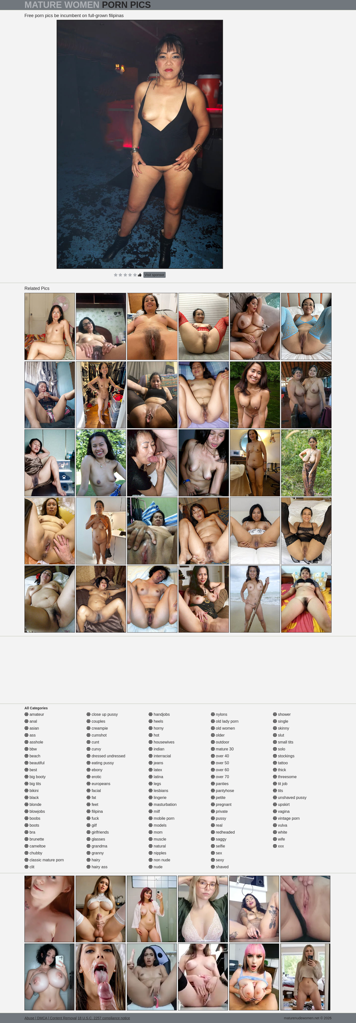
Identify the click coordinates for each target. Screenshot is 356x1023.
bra (29, 832)
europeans (98, 784)
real (216, 825)
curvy (94, 749)
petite (218, 797)
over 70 (220, 777)
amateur (34, 714)
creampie (97, 728)
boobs (32, 818)
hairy (93, 860)
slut (278, 735)
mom (155, 832)
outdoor (220, 742)
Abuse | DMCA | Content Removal (50, 1018)
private (219, 811)
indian (156, 749)
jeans (156, 763)
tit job (280, 784)
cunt (93, 742)
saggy (218, 839)
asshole (33, 742)
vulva (280, 825)
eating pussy (100, 763)
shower (282, 714)
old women (223, 728)
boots (31, 825)
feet (92, 804)
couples (96, 721)
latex (155, 770)
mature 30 (222, 749)
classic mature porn (44, 860)
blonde (33, 804)
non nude (159, 860)
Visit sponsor (154, 275)
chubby (33, 853)
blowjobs (34, 811)
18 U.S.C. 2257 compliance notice (104, 1018)
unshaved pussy (290, 797)
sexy (217, 860)
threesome (285, 777)
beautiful (34, 763)
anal (30, 721)
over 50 (220, 763)
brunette (34, 839)
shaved (220, 867)
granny (95, 853)
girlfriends (98, 832)
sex (216, 853)
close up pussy (102, 714)
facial (94, 791)
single (280, 721)
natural (157, 846)
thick (279, 770)
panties (220, 784)
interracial (160, 756)
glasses (96, 839)
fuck (93, 818)
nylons (219, 714)
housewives (161, 742)
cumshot (97, 735)
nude (155, 867)
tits (278, 791)
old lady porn (225, 721)
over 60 (220, 770)
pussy (218, 818)
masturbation (163, 804)
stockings (283, 756)
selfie (218, 846)
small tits (283, 742)
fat (91, 797)
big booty (34, 777)
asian (31, 728)
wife (279, 839)
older (218, 735)
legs (155, 784)
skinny (281, 728)
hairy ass (97, 867)
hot (154, 735)
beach (32, 756)
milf (154, 811)
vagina (281, 811)
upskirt (281, 804)
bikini (31, 791)
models (157, 825)
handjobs (159, 714)
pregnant (221, 804)
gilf (92, 825)
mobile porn (161, 818)
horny (156, 728)
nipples (157, 853)
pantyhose (222, 791)
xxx (278, 846)
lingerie (157, 797)
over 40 (220, 756)
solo (279, 749)
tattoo (280, 763)
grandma (97, 846)
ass (30, 735)
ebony (94, 770)
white (280, 832)
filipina (95, 811)
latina (156, 777)
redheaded (223, 832)
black (31, 797)
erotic (94, 777)
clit (29, 867)
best (30, 770)
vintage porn (286, 818)
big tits (32, 784)
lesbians (158, 791)
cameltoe (34, 846)
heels (156, 721)
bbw (30, 749)
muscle (157, 839)
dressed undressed (106, 756)
